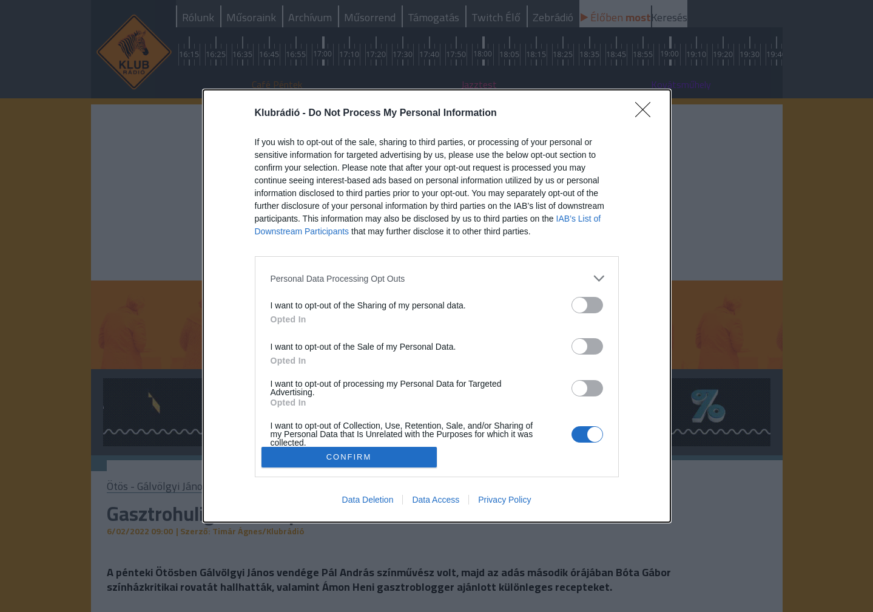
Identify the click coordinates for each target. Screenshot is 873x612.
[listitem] (437, 278)
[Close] (646, 113)
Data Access (435, 500)
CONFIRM (349, 456)
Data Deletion (368, 500)
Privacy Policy (504, 500)
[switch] (587, 305)
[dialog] (436, 306)
